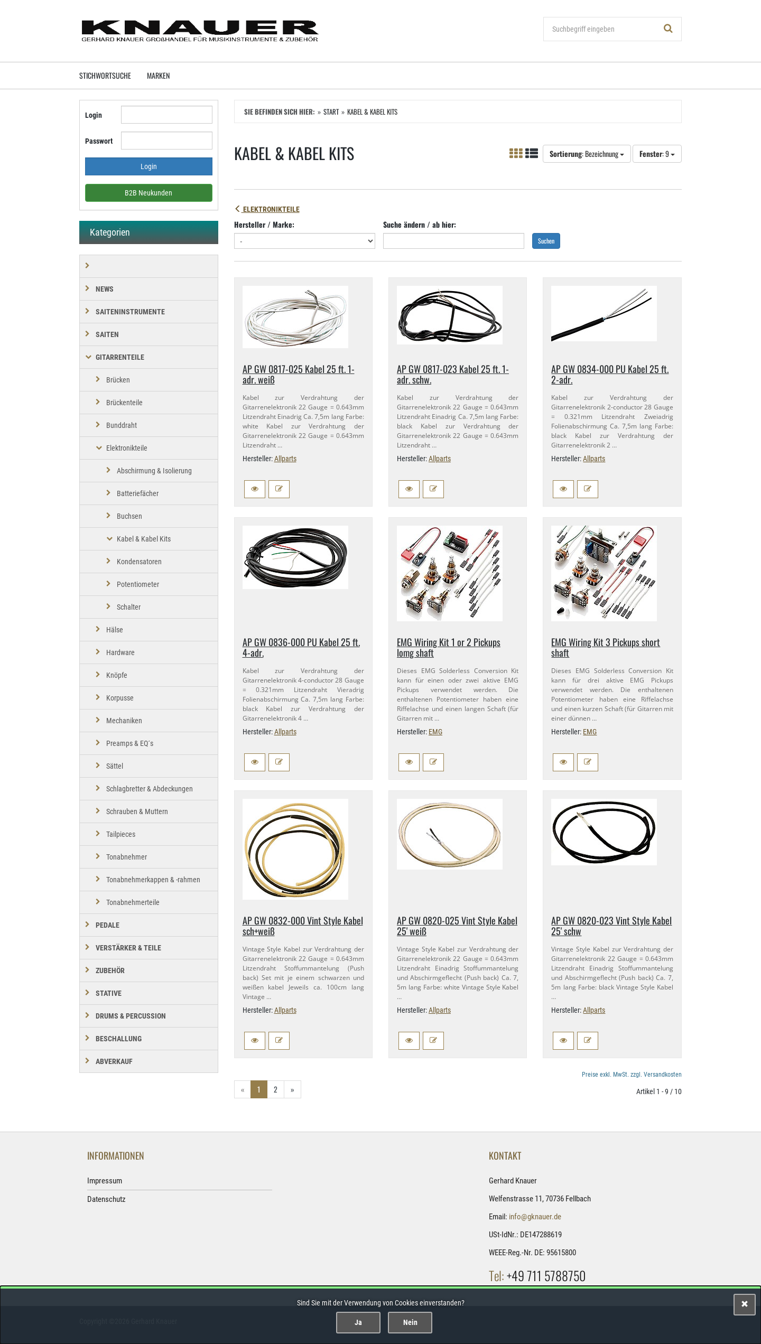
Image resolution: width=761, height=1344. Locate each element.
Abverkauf (114, 1061)
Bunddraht (121, 425)
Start (331, 111)
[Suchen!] (668, 29)
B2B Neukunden (148, 193)
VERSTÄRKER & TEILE (128, 948)
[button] (254, 489)
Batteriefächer (138, 493)
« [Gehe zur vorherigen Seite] (242, 1089)
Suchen (546, 240)
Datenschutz (106, 1199)
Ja (358, 1322)
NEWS (105, 289)
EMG (435, 731)
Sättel (114, 766)
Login (93, 115)
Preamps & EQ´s (129, 743)
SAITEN (107, 334)
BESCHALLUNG (119, 1038)
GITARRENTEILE (120, 357)
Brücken (118, 380)
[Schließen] (745, 1304)
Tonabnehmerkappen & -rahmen (153, 879)
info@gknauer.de (535, 1216)
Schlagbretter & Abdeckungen (149, 789)
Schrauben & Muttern (137, 811)
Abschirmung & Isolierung (154, 470)
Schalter (129, 607)
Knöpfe (116, 675)
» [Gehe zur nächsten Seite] (292, 1089)
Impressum (104, 1181)
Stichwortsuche (105, 75)
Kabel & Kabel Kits (144, 539)
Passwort (99, 141)
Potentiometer (138, 584)
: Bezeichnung (587, 153)
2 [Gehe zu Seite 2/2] (275, 1089)
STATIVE (109, 993)
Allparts (285, 458)
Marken (158, 75)
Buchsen (129, 516)
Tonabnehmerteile (133, 902)
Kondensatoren (139, 561)
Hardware (120, 652)
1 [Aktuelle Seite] (259, 1089)
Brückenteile (124, 402)
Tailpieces (120, 834)
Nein (410, 1322)
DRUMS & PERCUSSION (131, 1016)
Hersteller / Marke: (264, 224)
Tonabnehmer (126, 857)
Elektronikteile (267, 209)
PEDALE (107, 925)
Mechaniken (124, 720)
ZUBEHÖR (110, 970)
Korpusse (120, 698)
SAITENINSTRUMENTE (130, 311)
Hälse (114, 630)
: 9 (657, 153)
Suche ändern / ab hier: (419, 224)
